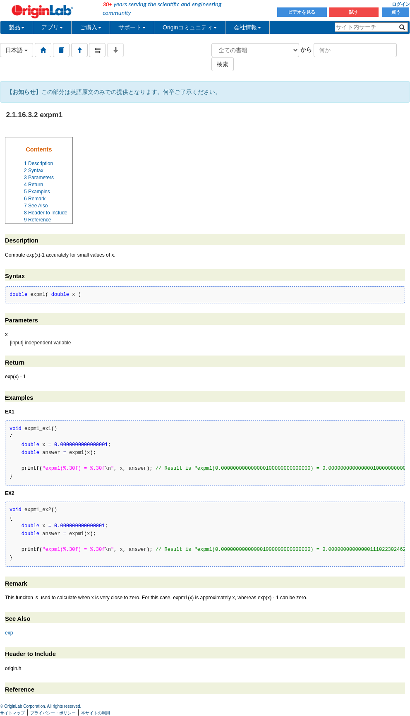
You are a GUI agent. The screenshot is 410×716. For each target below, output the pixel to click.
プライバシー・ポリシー (53, 713)
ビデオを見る (302, 12)
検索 (222, 64)
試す (353, 12)
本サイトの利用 (95, 713)
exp (9, 633)
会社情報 (247, 27)
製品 (16, 27)
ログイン (401, 4)
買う (395, 12)
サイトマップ (12, 713)
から (306, 49)
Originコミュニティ (190, 27)
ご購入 (90, 27)
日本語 (16, 50)
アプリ (52, 27)
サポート (132, 27)
